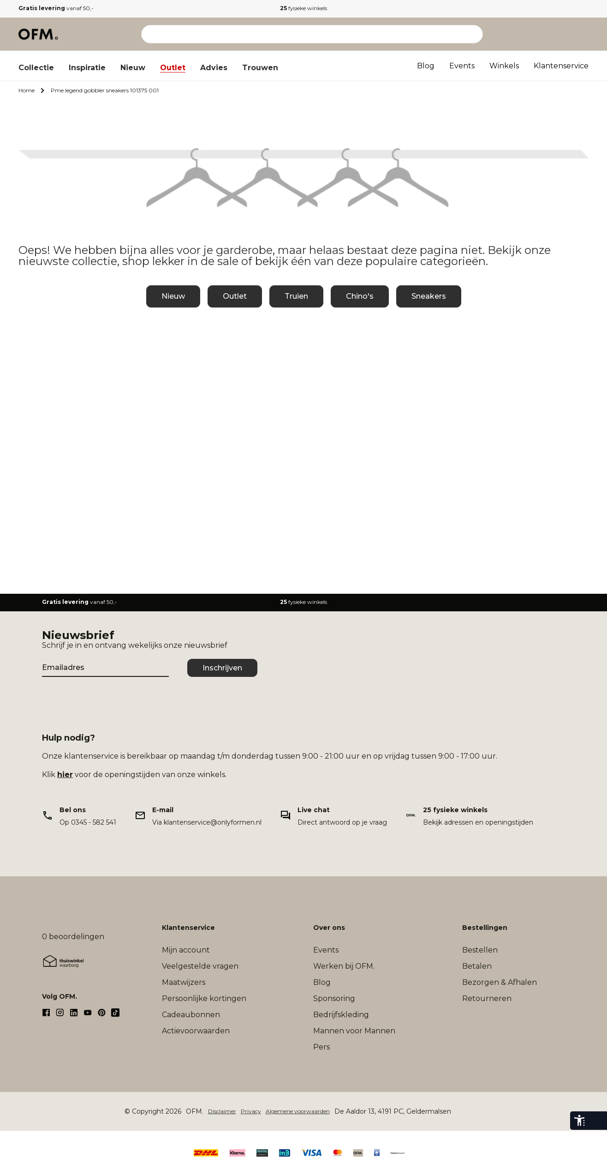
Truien (296, 296)
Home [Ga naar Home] (26, 90)
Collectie (36, 67)
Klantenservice (561, 65)
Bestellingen (484, 927)
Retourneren (487, 998)
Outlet (172, 67)
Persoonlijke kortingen (204, 998)
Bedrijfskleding (341, 1014)
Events (462, 65)
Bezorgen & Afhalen (499, 982)
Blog (425, 65)
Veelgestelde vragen (200, 966)
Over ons (329, 927)
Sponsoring (334, 998)
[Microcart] (583, 34)
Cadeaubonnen (191, 1014)
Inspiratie (87, 67)
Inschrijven (222, 667)
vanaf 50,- (56, 8)
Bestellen (480, 950)
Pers (321, 1047)
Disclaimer (222, 1111)
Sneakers (428, 296)
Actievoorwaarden (196, 1030)
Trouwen (260, 67)
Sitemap (467, 1111)
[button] (562, 34)
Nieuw (132, 67)
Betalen (477, 966)
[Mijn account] (542, 34)
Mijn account (186, 950)
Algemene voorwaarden (298, 1111)
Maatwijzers (183, 982)
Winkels (504, 65)
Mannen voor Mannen (354, 1030)
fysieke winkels (303, 8)
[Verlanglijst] (562, 34)
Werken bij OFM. (344, 966)
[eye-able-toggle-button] (598, 1120)
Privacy (251, 1111)
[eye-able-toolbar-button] (579, 1120)
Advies (213, 67)
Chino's (360, 296)
